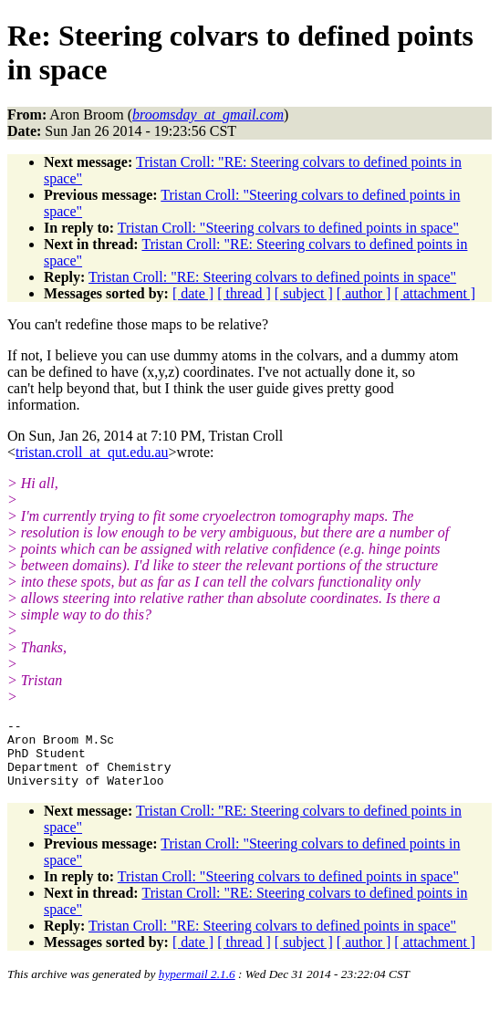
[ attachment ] (434, 293)
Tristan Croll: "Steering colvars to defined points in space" (288, 227)
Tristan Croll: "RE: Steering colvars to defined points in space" (272, 277)
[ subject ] (304, 293)
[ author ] (364, 293)
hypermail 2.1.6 (197, 987)
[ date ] (192, 293)
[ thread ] (244, 293)
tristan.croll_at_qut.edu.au (92, 452)
